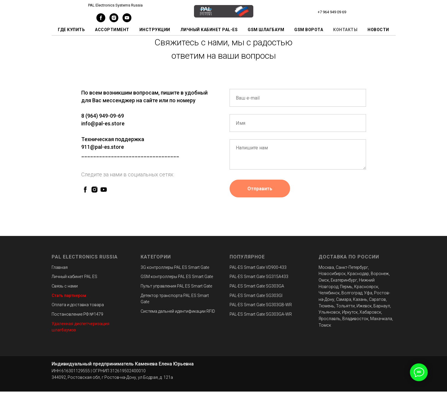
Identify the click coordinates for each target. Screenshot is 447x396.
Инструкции (154, 29)
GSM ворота (308, 29)
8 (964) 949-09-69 (102, 116)
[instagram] (113, 20)
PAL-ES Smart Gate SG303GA (257, 286)
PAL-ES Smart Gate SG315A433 (259, 276)
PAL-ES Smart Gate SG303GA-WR (261, 314)
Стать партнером (69, 295)
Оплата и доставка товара (78, 304)
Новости (378, 29)
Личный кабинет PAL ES (74, 276)
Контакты (345, 29)
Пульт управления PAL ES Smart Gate (176, 286)
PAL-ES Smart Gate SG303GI (256, 295)
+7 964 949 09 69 (332, 12)
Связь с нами (65, 286)
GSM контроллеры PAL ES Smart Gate (177, 276)
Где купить (71, 29)
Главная (60, 267)
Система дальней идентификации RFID (178, 311)
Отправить (259, 188)
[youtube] (127, 20)
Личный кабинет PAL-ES (209, 29)
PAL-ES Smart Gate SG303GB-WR (261, 304)
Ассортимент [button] (112, 29)
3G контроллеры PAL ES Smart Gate (175, 267)
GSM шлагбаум (266, 29)
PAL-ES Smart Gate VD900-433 (258, 267)
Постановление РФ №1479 (77, 314)
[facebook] (100, 20)
